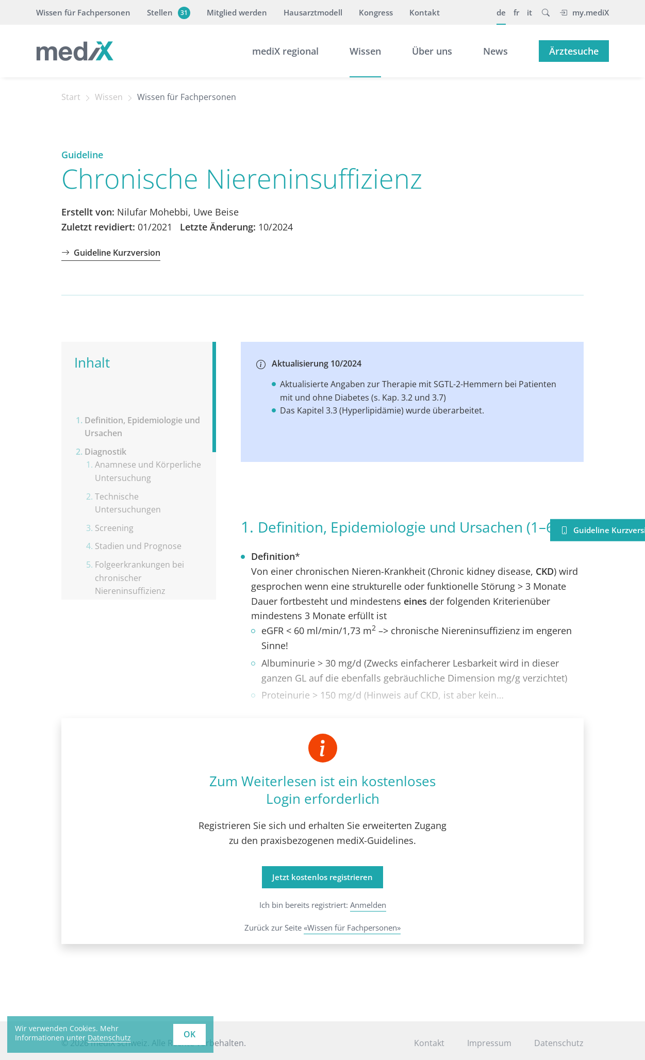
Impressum (489, 1043)
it (529, 12)
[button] (546, 12)
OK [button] (189, 1034)
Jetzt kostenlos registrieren (322, 877)
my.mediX (584, 12)
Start (70, 97)
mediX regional (285, 51)
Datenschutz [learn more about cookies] (109, 1037)
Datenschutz (559, 1043)
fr (516, 12)
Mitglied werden (237, 12)
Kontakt (424, 12)
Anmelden (368, 905)
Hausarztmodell (313, 12)
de (501, 12)
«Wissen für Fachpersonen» (352, 927)
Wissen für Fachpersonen (83, 12)
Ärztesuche (574, 51)
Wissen (365, 51)
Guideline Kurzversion (110, 252)
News (495, 51)
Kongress (376, 12)
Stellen (167, 12)
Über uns (432, 51)
